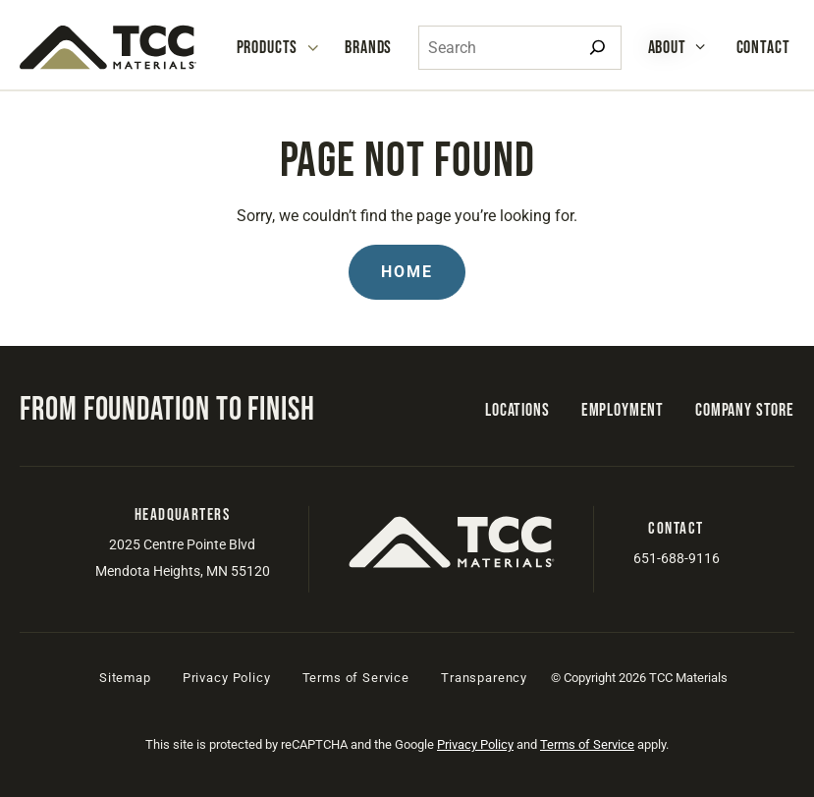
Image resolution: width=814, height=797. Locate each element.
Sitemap (125, 677)
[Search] (597, 47)
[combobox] (520, 48)
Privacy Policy (227, 677)
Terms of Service (355, 677)
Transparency (484, 677)
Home (407, 271)
